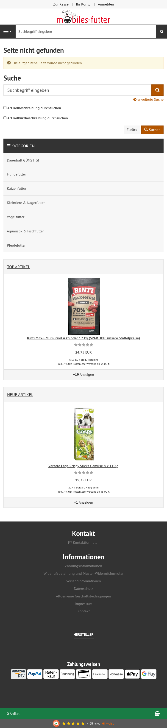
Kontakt (84, 611)
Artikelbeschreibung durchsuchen (34, 108)
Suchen (152, 129)
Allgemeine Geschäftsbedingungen (83, 596)
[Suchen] (162, 32)
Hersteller (84, 635)
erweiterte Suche (148, 99)
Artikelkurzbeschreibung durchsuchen (37, 118)
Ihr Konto (83, 4)
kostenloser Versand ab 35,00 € (91, 363)
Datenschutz (83, 588)
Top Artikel (18, 266)
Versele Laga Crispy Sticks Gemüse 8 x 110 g (83, 465)
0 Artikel (13, 713)
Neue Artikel (20, 394)
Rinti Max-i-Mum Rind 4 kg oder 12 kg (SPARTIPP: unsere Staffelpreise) (83, 338)
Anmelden (106, 4)
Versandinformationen (83, 581)
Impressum (83, 603)
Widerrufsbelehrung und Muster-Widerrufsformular (83, 573)
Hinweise (108, 723)
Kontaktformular (83, 542)
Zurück (132, 129)
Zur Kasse (61, 4)
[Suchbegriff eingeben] (86, 31)
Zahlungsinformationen (83, 565)
